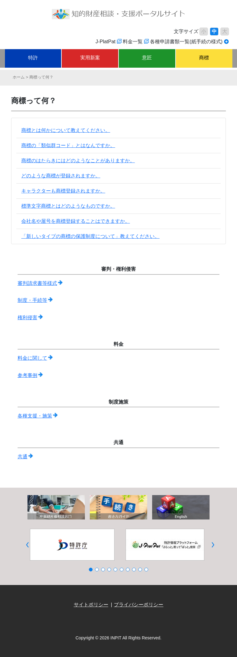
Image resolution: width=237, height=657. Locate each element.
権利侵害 (27, 317)
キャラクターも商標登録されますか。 (63, 190)
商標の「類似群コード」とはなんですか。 (68, 145)
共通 (22, 456)
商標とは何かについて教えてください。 (65, 130)
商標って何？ (41, 77)
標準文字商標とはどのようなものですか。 (68, 206)
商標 (204, 57)
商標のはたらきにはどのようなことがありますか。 (78, 160)
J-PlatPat (105, 41)
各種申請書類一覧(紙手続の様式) (186, 41)
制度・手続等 (32, 300)
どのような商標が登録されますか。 (60, 175)
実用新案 (90, 57)
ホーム (19, 77)
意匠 (147, 57)
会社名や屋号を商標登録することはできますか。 (75, 221)
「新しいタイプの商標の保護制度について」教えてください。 (90, 236)
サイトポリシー (91, 604)
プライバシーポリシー (138, 604)
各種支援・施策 (35, 415)
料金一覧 (133, 41)
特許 (33, 57)
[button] (27, 545)
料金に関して (32, 358)
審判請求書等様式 (37, 283)
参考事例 (27, 375)
